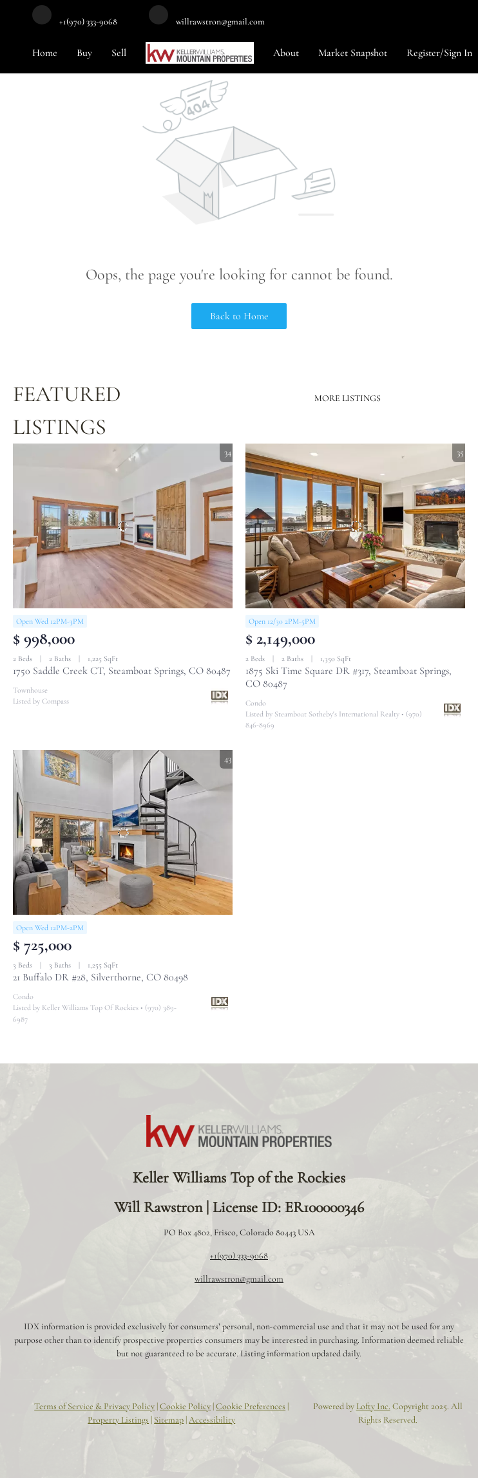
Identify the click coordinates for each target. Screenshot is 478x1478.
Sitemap (169, 1419)
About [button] (286, 52)
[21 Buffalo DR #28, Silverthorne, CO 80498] (123, 832)
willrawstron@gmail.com (239, 1278)
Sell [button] (118, 52)
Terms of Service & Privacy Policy (94, 1406)
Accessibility (212, 1419)
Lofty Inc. (373, 1406)
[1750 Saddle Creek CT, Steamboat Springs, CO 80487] (123, 526)
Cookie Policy (185, 1406)
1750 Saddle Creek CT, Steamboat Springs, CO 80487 (122, 670)
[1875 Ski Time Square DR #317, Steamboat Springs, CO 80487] (355, 526)
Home (44, 52)
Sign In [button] (458, 52)
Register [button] (423, 52)
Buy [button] (84, 52)
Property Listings (118, 1419)
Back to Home (239, 316)
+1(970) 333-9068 (239, 1255)
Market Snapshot (352, 52)
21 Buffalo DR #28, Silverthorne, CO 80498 (100, 977)
